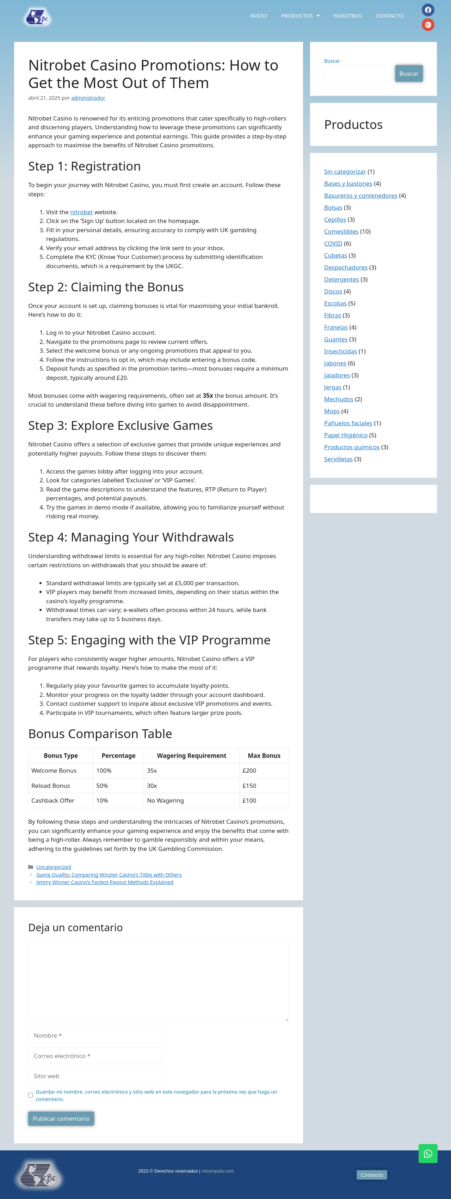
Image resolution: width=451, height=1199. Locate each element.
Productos (300, 16)
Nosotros (348, 15)
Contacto (389, 15)
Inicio (258, 15)
